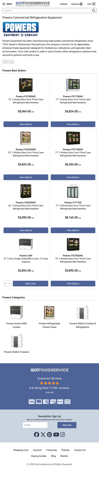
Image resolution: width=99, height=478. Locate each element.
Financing (51, 450)
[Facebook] (36, 435)
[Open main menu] (7, 4)
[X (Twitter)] (43, 435)
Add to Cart (30, 283)
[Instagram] (62, 435)
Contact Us (80, 450)
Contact (63, 4)
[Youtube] (56, 435)
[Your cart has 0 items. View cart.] (91, 4)
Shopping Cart (20, 450)
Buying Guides (38, 456)
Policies (65, 450)
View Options (26, 124)
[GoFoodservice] (34, 4)
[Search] (47, 10)
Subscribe (67, 425)
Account (37, 450)
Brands (64, 456)
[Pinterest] (49, 435)
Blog (53, 456)
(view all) (49, 392)
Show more (8, 62)
